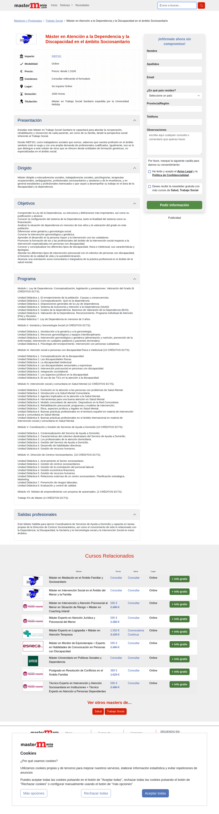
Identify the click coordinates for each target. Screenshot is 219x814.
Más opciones (33, 793)
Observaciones (156, 129)
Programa (27, 278)
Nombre (152, 50)
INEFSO (56, 56)
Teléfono (152, 116)
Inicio (54, 5)
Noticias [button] (65, 5)
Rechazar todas (96, 793)
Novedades (82, 5)
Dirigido (24, 168)
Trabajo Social (115, 711)
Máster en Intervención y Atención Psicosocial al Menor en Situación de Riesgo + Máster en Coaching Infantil (78, 607)
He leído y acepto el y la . (174, 173)
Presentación (30, 120)
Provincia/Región (158, 103)
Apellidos (153, 64)
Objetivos (26, 203)
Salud (98, 711)
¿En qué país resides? (161, 90)
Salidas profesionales (37, 514)
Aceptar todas (155, 793)
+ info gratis (179, 578)
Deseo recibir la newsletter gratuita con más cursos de (176, 188)
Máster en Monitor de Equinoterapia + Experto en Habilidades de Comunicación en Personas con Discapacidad (77, 647)
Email (150, 77)
